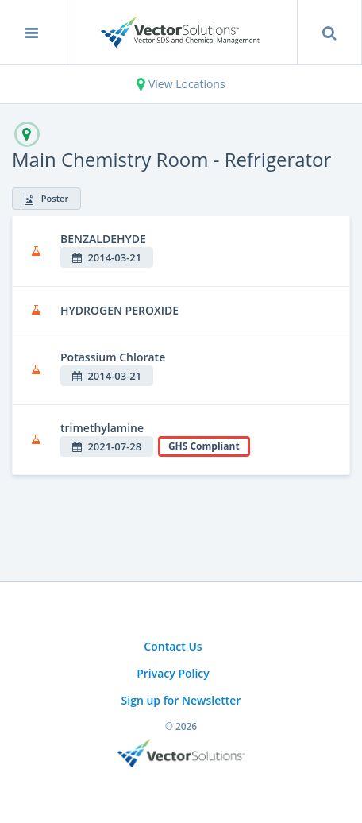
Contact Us (173, 646)
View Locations (181, 83)
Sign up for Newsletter (181, 700)
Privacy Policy (173, 673)
